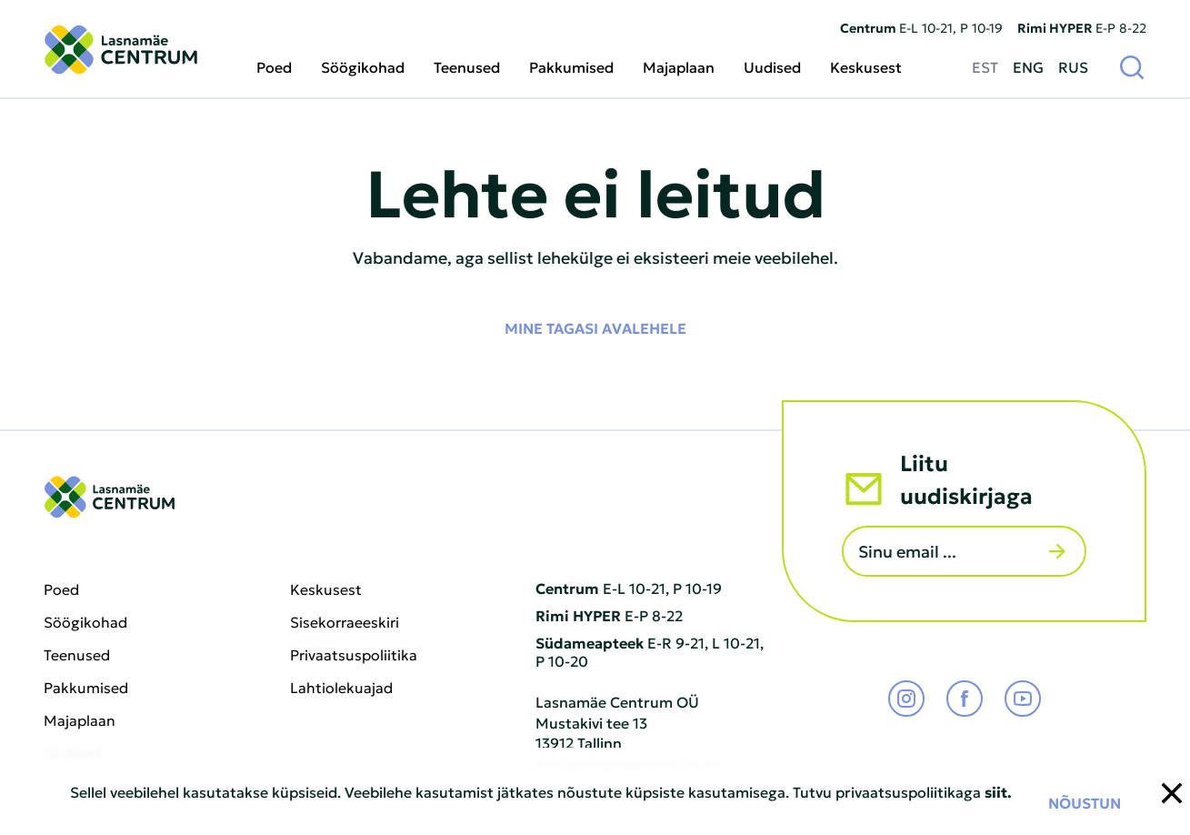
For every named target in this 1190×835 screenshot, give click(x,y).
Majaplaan (679, 66)
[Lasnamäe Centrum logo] (121, 49)
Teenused (467, 66)
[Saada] (1057, 551)
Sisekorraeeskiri (344, 622)
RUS (1073, 66)
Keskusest (866, 66)
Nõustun (1084, 802)
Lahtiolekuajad (341, 688)
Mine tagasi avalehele (595, 327)
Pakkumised (571, 66)
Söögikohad (363, 66)
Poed (274, 66)
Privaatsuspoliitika (353, 655)
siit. (998, 791)
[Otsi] (1131, 66)
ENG (1028, 66)
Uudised (772, 66)
